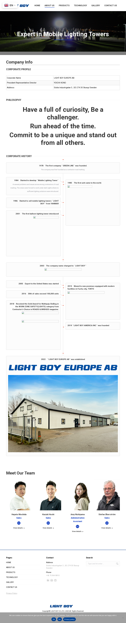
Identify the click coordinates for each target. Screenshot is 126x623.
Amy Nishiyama (78, 523)
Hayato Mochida (19, 523)
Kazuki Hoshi (48, 523)
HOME (8, 571)
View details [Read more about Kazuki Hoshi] (48, 537)
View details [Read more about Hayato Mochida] (19, 537)
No (60, 619)
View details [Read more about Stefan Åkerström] (107, 537)
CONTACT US (11, 596)
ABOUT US (10, 576)
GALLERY (10, 591)
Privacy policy (69, 619)
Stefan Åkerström (107, 523)
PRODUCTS (10, 581)
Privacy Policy (11, 602)
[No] (123, 617)
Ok (54, 619)
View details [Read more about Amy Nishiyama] (77, 540)
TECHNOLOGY (12, 586)
